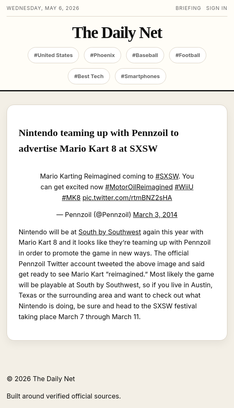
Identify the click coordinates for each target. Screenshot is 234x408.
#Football (187, 55)
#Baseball (145, 55)
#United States (53, 55)
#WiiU (183, 187)
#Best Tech (88, 76)
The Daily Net (117, 33)
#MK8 (71, 197)
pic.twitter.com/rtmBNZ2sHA (127, 197)
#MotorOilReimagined (139, 187)
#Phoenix (102, 55)
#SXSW (167, 176)
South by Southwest (110, 232)
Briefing (188, 8)
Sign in (216, 8)
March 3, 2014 (155, 214)
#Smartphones (140, 76)
